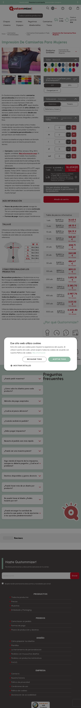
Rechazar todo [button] (34, 359)
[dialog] (40, 353)
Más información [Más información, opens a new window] (38, 353)
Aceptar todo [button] (59, 359)
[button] (20, 365)
